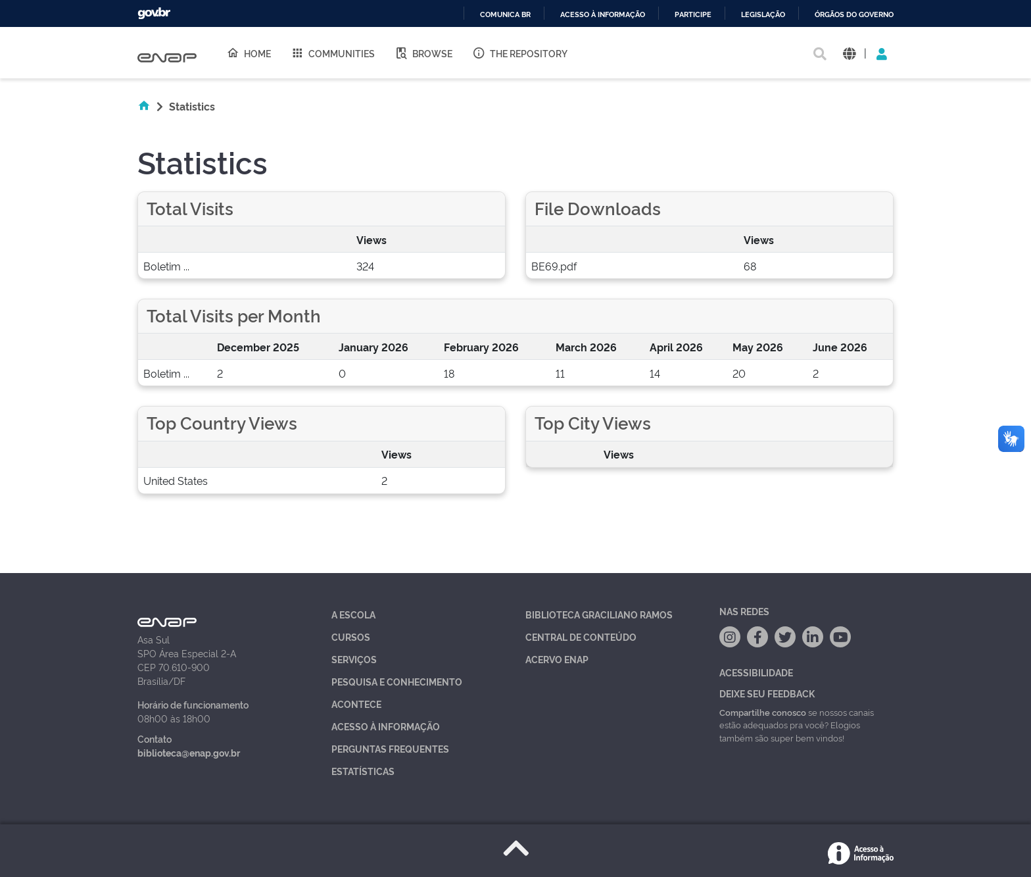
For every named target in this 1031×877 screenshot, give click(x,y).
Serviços (354, 659)
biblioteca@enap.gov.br (188, 752)
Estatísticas (363, 770)
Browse (423, 52)
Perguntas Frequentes (390, 748)
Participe (693, 15)
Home (248, 52)
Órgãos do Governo (854, 15)
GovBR (153, 13)
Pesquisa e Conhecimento (396, 681)
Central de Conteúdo (580, 636)
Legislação (763, 15)
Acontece (356, 703)
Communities (333, 52)
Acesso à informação (602, 15)
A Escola (353, 614)
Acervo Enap (556, 659)
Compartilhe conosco (762, 712)
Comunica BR (505, 15)
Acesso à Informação (385, 726)
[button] (849, 53)
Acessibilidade (756, 672)
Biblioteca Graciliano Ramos (599, 614)
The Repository (519, 52)
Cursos (350, 636)
